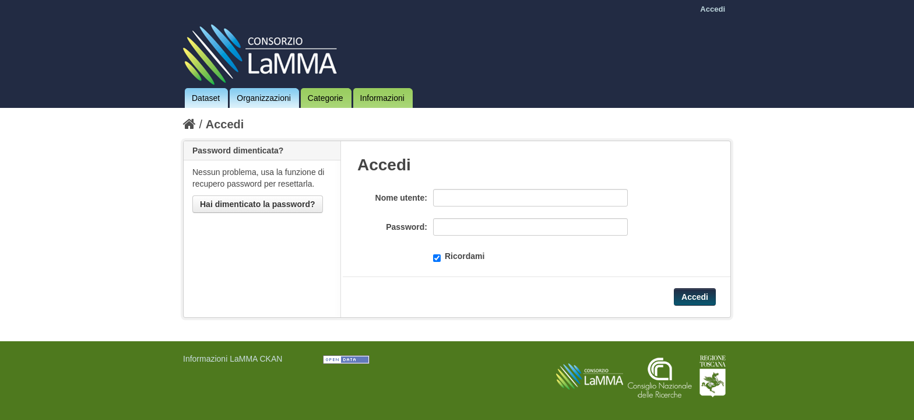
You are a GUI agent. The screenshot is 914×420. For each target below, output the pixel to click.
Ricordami (458, 256)
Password (405, 227)
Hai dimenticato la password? (257, 204)
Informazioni (382, 98)
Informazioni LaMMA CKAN (232, 358)
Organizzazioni (264, 98)
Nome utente (400, 197)
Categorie (325, 98)
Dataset (206, 98)
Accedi (712, 9)
